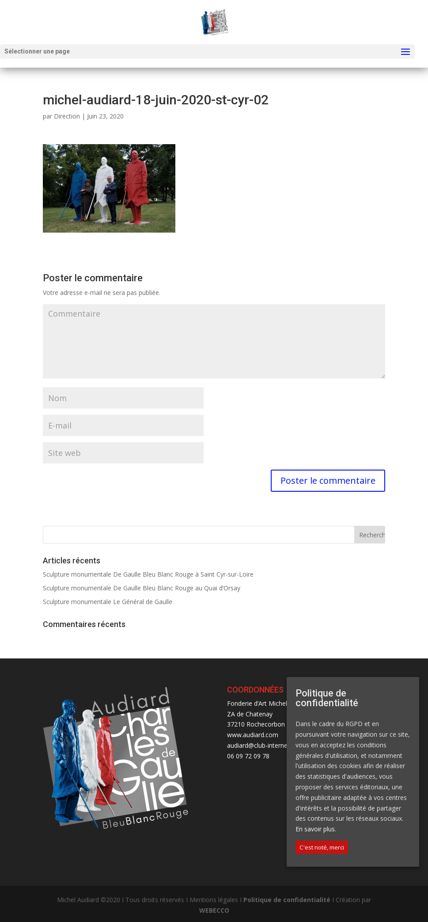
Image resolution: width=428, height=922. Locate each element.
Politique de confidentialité (286, 899)
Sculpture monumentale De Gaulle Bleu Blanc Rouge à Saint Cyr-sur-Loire (148, 574)
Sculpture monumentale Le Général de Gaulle (107, 601)
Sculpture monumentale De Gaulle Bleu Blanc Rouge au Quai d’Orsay (141, 588)
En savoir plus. (315, 829)
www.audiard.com (252, 735)
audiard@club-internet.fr (261, 745)
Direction (67, 116)
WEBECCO (214, 910)
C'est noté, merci (321, 847)
